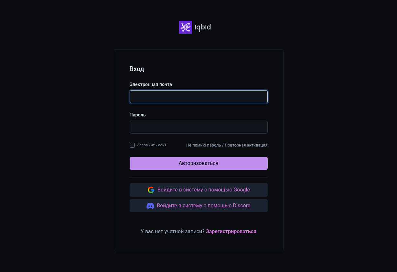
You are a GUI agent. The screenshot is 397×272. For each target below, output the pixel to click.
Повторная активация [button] (246, 145)
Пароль (138, 115)
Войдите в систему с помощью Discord (198, 205)
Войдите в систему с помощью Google (198, 190)
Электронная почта (151, 84)
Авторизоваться (199, 163)
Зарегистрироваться (231, 231)
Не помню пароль (203, 145)
